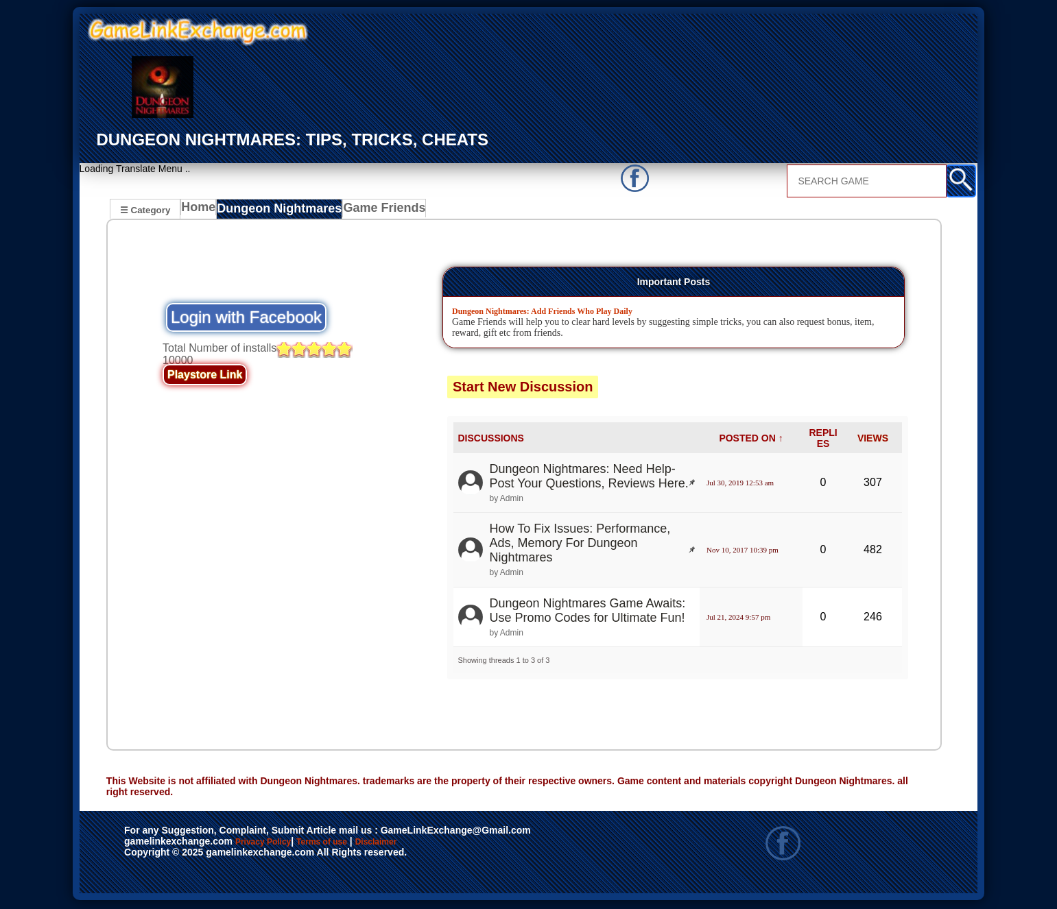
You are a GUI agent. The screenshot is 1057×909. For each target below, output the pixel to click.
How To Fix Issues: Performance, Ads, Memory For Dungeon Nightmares (580, 545)
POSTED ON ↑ (751, 439)
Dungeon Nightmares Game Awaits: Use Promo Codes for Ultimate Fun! (588, 612)
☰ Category (145, 209)
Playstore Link (204, 377)
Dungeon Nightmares (278, 211)
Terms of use (362, 844)
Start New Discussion (523, 388)
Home (201, 211)
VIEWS (872, 439)
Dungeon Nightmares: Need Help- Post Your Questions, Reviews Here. (589, 478)
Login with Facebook (246, 319)
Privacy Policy (277, 844)
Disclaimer (439, 844)
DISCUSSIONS (491, 439)
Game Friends (374, 211)
